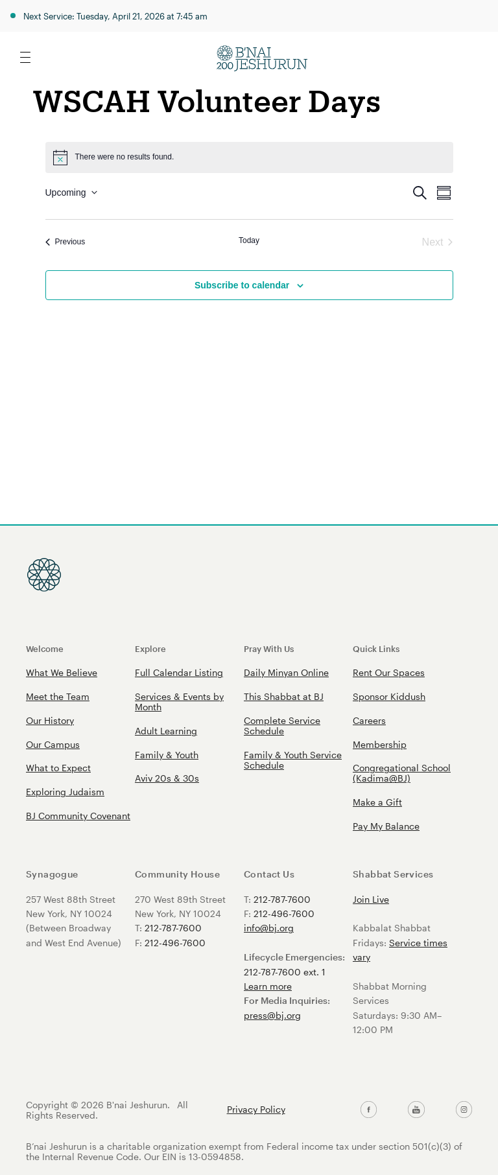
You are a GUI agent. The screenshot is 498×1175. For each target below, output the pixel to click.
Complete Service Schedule (282, 725)
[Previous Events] (65, 242)
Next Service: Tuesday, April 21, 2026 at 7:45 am (115, 16)
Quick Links (376, 648)
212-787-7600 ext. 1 (285, 971)
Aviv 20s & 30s (167, 778)
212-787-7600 (173, 927)
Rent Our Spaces (389, 672)
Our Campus (53, 744)
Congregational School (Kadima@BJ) (402, 773)
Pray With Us (269, 648)
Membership (380, 744)
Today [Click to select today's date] (249, 240)
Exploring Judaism (65, 791)
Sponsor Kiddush (389, 696)
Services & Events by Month (179, 701)
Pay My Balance (386, 826)
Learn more (268, 986)
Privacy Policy (256, 1109)
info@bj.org (269, 927)
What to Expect (58, 767)
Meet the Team (57, 696)
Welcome (45, 648)
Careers (369, 720)
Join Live (371, 899)
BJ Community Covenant (78, 815)
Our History (50, 720)
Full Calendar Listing (179, 672)
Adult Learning (166, 730)
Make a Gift (377, 802)
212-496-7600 (175, 942)
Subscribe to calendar (242, 285)
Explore (150, 648)
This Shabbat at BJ (284, 696)
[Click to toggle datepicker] (71, 192)
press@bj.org (272, 1015)
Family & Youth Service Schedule (293, 760)
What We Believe (61, 672)
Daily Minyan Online (286, 672)
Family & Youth (166, 754)
